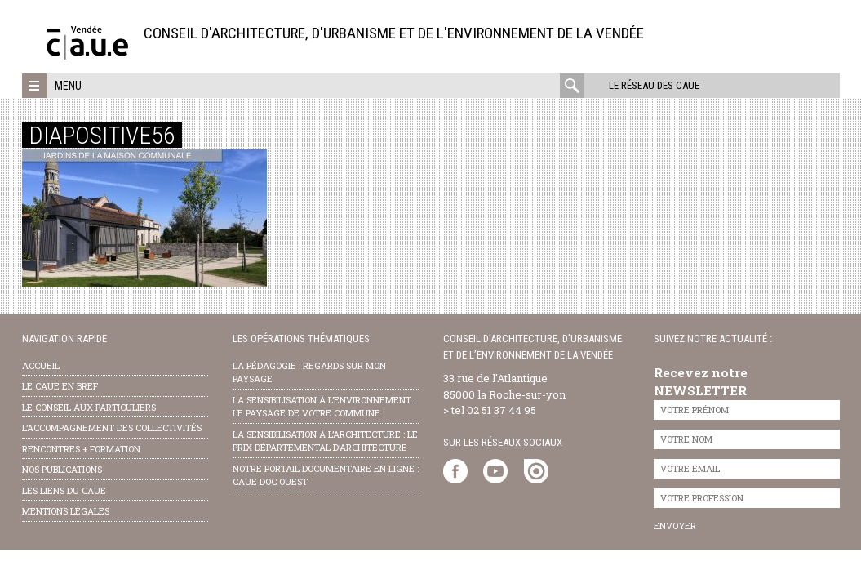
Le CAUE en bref (60, 386)
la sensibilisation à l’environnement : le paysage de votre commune (324, 407)
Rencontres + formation (81, 449)
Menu (68, 85)
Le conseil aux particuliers (89, 407)
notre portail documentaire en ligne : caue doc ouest (326, 475)
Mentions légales (65, 511)
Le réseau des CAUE (654, 85)
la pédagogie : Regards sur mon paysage (309, 372)
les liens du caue (64, 490)
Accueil (41, 365)
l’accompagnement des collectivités (112, 427)
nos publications (62, 469)
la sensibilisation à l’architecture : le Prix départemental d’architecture (325, 441)
